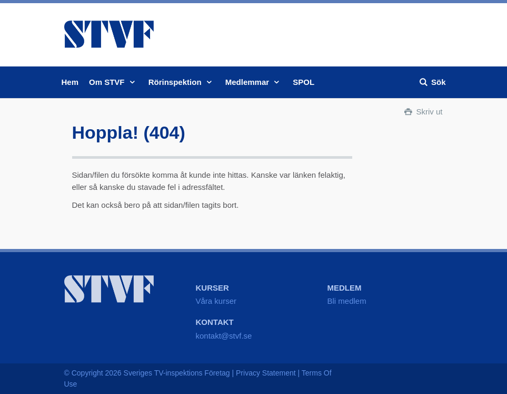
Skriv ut (422, 111)
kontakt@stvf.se (224, 335)
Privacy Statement (266, 373)
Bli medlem (346, 300)
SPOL (303, 82)
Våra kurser (216, 300)
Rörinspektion (181, 82)
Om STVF (113, 82)
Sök (432, 82)
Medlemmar (254, 82)
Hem (70, 82)
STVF (109, 34)
